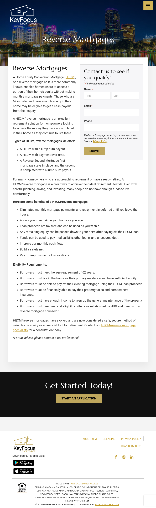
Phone (88, 121)
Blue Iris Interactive (107, 504)
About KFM (90, 439)
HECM (70, 77)
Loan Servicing (131, 446)
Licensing (108, 439)
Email (88, 106)
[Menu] (148, 5)
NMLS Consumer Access (84, 483)
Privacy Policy (100, 141)
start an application (78, 398)
